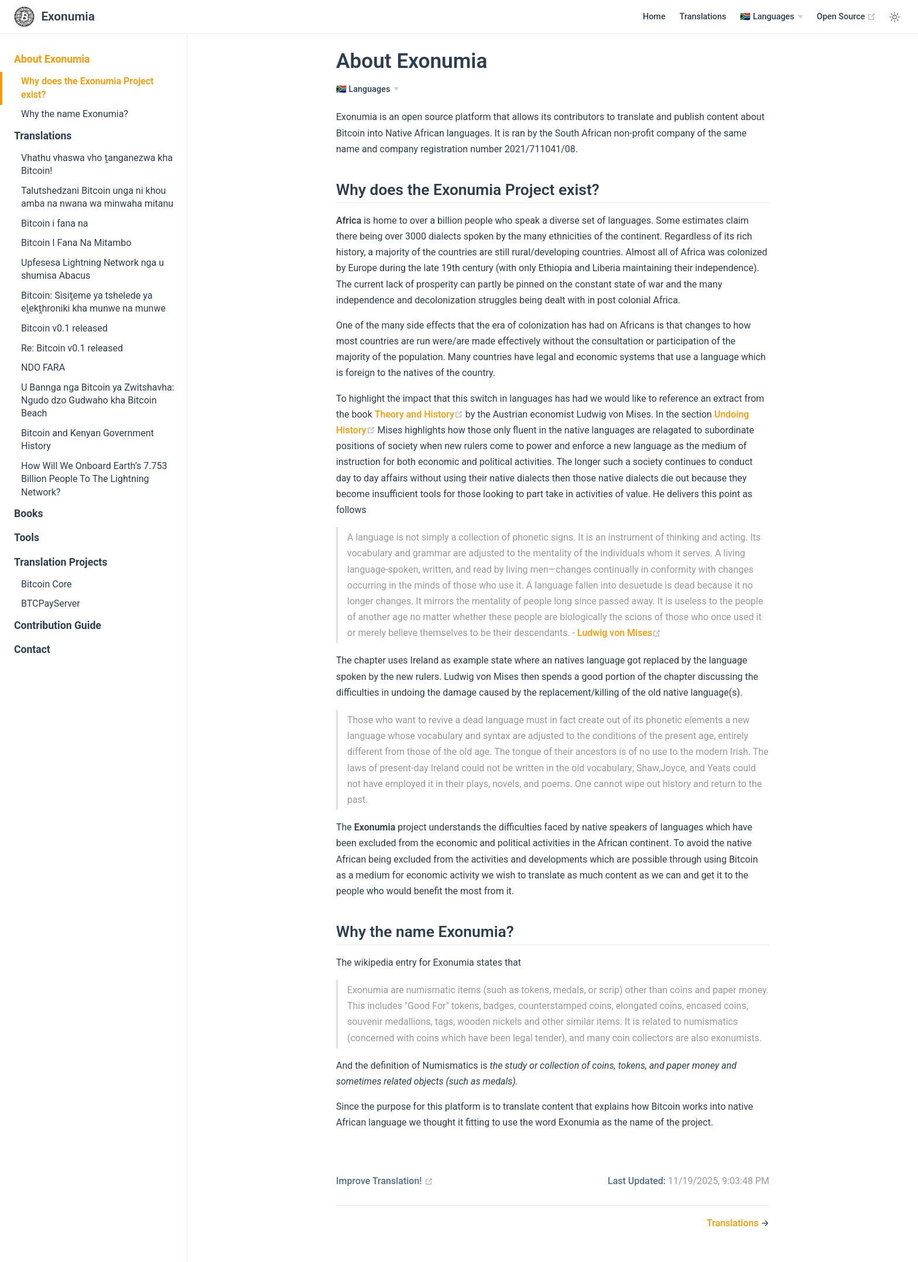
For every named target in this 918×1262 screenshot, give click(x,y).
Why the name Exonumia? (74, 113)
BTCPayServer (50, 603)
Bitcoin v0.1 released (64, 328)
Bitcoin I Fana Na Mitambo (76, 242)
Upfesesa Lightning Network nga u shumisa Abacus (92, 269)
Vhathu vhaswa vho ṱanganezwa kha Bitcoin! (97, 164)
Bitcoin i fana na (54, 223)
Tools (26, 537)
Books (28, 513)
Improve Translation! (384, 1180)
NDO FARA (43, 367)
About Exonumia (52, 59)
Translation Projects (60, 562)
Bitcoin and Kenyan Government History (87, 439)
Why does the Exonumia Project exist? (87, 88)
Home (654, 17)
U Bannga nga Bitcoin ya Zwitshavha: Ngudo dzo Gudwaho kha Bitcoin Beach (97, 400)
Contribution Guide (57, 625)
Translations (703, 17)
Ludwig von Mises (619, 632)
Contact (32, 649)
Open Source (846, 16)
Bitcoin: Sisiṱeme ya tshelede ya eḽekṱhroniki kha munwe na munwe (93, 302)
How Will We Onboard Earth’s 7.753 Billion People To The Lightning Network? (94, 479)
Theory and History (419, 414)
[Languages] (771, 17)
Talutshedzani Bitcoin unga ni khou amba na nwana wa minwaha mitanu (97, 197)
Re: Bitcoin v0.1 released (72, 348)
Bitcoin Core (46, 584)
